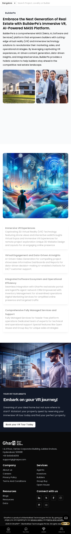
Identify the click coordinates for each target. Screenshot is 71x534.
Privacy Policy (10, 477)
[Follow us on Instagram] (60, 497)
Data (5, 503)
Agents (40, 469)
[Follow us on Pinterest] (39, 505)
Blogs (5, 495)
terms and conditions (56, 520)
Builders (41, 477)
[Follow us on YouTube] (46, 505)
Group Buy (42, 481)
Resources (8, 499)
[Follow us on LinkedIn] (39, 497)
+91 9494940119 (11, 455)
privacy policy (37, 520)
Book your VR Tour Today (19, 424)
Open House (43, 484)
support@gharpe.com (14, 459)
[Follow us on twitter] (46, 497)
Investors (41, 473)
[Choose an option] (9, 3)
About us (7, 469)
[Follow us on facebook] (53, 497)
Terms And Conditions (14, 481)
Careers (7, 473)
